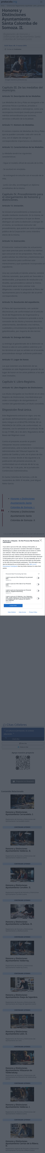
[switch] (37, 578)
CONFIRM (13, 605)
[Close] (41, 541)
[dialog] (22, 576)
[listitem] (22, 574)
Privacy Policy (33, 612)
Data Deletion (12, 612)
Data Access (22, 612)
